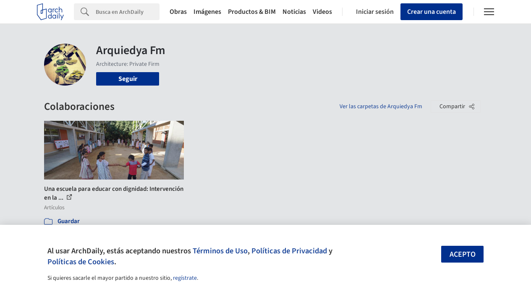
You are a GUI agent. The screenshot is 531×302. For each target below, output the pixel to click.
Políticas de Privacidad (289, 250)
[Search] (128, 11)
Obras (178, 11)
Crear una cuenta (431, 11)
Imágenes (207, 11)
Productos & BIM (252, 11)
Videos (322, 11)
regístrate (185, 278)
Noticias (294, 11)
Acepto (463, 254)
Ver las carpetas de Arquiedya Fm (381, 106)
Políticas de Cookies (80, 261)
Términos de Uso (220, 250)
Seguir (127, 78)
